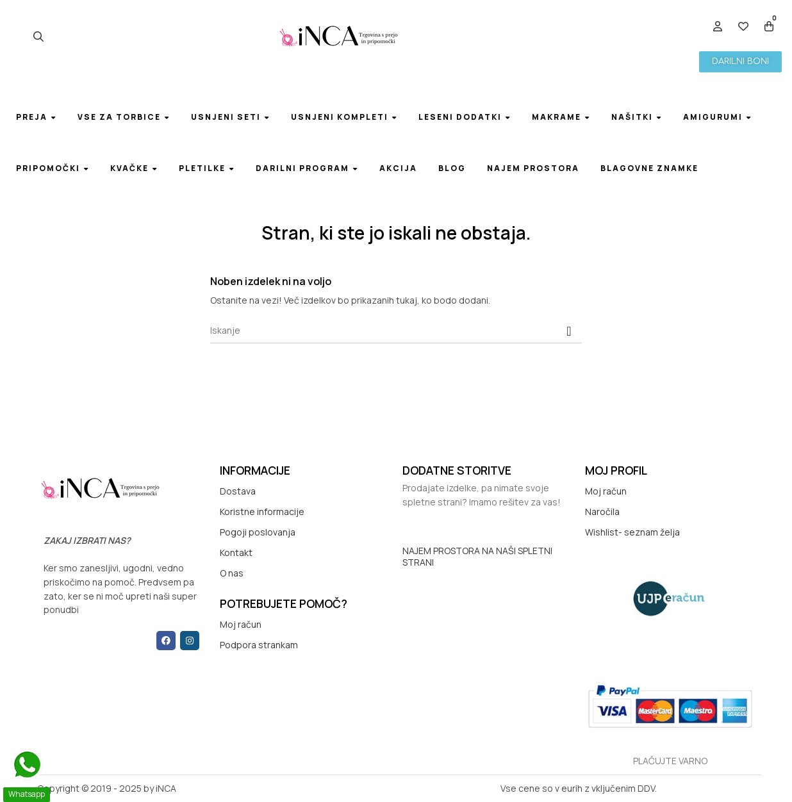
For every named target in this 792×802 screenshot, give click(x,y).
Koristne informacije (262, 511)
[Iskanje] (396, 330)
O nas (231, 573)
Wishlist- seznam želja (632, 532)
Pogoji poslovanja (257, 532)
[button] (740, 61)
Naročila (602, 511)
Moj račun (240, 624)
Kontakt (236, 552)
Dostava (238, 491)
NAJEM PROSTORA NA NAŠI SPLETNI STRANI (477, 556)
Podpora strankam (259, 645)
